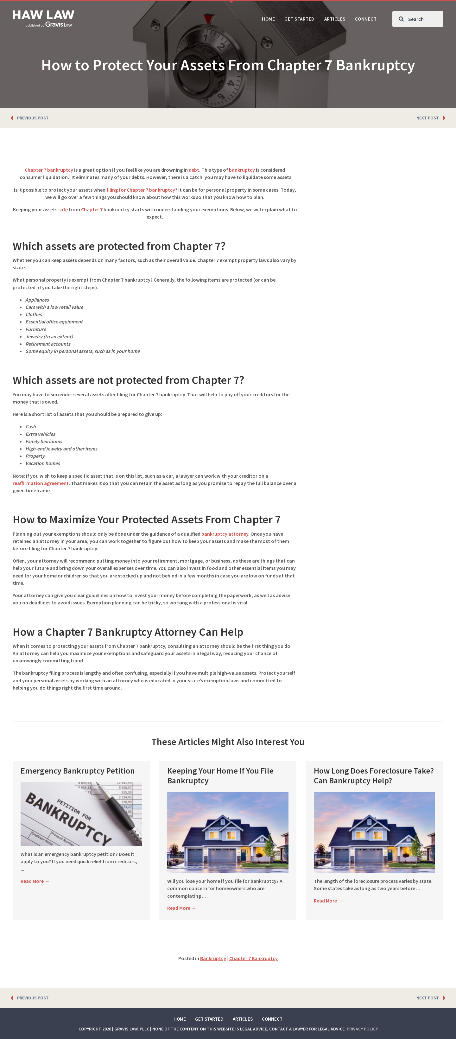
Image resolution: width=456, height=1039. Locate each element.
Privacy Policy (362, 1029)
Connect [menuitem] (272, 1019)
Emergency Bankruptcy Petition (78, 770)
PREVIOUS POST (33, 118)
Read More (35, 873)
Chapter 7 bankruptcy (49, 170)
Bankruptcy (213, 958)
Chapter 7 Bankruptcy (253, 958)
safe (63, 209)
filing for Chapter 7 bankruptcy (140, 190)
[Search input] (417, 19)
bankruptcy (242, 170)
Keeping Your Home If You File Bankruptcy (220, 775)
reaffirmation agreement (41, 483)
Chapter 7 (92, 209)
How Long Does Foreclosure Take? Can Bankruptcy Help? (374, 775)
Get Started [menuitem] (209, 1019)
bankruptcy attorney (224, 534)
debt (194, 170)
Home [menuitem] (180, 1019)
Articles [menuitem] (243, 1019)
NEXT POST (427, 118)
